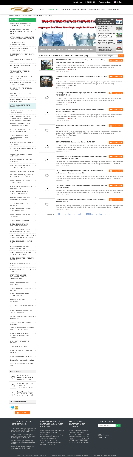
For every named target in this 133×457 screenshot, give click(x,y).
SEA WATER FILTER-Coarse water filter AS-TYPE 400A (75, 142)
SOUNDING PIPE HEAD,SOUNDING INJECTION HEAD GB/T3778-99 (21, 176)
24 (70, 214)
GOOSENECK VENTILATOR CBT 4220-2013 (20, 323)
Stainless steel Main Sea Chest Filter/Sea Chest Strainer (78, 431)
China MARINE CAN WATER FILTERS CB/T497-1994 (43, 455)
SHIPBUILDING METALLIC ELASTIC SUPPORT (21, 289)
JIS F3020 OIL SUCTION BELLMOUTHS (17, 300)
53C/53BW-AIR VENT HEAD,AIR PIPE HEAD (22, 60)
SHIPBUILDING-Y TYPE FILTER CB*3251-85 (20, 215)
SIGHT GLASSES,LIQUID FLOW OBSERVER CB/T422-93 (20, 166)
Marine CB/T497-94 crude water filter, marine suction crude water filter (106, 21)
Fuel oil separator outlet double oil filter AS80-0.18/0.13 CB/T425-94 (52, 431)
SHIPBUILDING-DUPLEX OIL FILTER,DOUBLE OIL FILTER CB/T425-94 (19, 137)
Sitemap (106, 435)
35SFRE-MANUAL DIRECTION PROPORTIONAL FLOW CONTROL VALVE (21, 31)
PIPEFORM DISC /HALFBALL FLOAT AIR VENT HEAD (21, 77)
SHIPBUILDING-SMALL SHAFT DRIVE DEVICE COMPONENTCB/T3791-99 (22, 236)
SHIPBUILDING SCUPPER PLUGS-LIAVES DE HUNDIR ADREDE (21, 312)
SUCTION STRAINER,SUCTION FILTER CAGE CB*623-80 (20, 130)
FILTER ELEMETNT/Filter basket (79, 442)
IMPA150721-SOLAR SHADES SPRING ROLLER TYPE (19, 247)
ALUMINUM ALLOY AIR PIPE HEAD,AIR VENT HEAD (19, 49)
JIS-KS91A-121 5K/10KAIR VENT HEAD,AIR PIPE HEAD (20, 83)
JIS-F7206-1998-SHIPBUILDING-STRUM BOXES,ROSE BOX (20, 125)
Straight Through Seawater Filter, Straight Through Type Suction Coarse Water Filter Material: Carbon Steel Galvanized (25, 396)
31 (101, 214)
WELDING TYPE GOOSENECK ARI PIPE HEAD (21, 94)
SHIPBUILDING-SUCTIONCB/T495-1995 (21, 242)
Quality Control (97, 9)
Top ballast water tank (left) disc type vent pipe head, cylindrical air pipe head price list (23, 442)
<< (61, 214)
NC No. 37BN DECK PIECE (18, 347)
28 (87, 214)
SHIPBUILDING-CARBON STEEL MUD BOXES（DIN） (22, 259)
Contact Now (117, 60)
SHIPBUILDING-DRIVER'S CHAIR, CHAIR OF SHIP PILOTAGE (21, 253)
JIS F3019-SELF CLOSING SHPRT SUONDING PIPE (21, 187)
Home (41, 9)
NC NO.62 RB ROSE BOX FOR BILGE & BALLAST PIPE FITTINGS (22, 329)
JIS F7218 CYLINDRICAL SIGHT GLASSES (20, 264)
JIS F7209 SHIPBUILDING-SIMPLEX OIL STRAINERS (21, 143)
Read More (72, 69)
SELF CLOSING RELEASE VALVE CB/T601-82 (20, 204)
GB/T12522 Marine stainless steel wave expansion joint (22, 317)
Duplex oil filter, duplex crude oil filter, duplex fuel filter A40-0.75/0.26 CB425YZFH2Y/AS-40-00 (51, 436)
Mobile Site (102, 438)
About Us (65, 9)
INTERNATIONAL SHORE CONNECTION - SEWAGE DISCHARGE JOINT (18, 277)
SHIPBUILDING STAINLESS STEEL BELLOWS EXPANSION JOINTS (21, 230)
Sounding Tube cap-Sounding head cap (22, 360)
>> (110, 214)
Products (52, 9)
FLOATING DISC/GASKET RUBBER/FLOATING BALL (18, 43)
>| (114, 214)
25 (74, 214)
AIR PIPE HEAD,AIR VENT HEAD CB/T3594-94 (20, 66)
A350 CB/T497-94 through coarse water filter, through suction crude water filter (106, 35)
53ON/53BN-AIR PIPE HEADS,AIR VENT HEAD (21, 89)
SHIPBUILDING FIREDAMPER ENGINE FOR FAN (19, 295)
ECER (114, 455)
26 (79, 214)
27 (83, 214)
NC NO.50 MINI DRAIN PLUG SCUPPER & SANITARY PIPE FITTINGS (19, 335)
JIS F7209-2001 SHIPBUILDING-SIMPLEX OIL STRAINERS (20, 198)
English (120, 1)
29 (92, 214)
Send (118, 425)
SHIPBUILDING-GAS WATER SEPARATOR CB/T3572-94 (19, 225)
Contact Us (113, 9)
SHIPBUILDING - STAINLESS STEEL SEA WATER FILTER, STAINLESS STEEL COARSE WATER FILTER (21, 118)
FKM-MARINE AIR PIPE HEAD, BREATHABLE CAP (19, 72)
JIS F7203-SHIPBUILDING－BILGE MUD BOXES (21, 155)
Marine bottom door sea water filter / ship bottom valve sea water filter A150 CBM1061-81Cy (106, 42)
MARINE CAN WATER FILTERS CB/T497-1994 (20, 106)
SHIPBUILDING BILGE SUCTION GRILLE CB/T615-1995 (20, 210)
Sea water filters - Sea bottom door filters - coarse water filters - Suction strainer (105, 28)
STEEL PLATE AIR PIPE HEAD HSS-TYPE (21, 365)
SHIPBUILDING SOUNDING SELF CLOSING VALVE (20, 181)
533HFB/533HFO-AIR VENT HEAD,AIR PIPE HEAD (22, 55)
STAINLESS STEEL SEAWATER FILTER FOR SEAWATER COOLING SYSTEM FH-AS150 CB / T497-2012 (25, 379)
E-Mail (100, 435)
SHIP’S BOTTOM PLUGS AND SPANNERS (19, 342)
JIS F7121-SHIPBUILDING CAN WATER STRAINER (20, 100)
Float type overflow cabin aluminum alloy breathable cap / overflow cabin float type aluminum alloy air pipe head (23, 430)
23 (65, 214)
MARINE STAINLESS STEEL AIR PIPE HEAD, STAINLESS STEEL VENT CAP (22, 38)
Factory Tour (79, 9)
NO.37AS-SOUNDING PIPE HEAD (21, 356)
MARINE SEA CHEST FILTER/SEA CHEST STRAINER (21, 111)
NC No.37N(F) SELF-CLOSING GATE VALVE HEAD (21, 351)
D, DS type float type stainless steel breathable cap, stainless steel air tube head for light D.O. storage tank (23, 436)
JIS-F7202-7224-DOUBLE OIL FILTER (22, 171)
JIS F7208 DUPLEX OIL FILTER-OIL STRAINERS (21, 160)
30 (96, 214)
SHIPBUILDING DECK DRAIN (19, 220)
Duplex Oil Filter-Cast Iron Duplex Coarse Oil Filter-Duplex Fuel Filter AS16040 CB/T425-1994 (50, 442)
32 (105, 214)
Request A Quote (105, 2)
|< (56, 214)
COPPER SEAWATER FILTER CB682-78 (22, 306)
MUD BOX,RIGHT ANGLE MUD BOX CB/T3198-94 (21, 149)
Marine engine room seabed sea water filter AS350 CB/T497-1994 (105, 49)
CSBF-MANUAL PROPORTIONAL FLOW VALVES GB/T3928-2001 (20, 25)
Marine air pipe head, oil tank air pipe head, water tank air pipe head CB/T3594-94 (22, 448)
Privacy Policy (21, 455)
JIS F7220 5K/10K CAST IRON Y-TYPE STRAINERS (22, 270)
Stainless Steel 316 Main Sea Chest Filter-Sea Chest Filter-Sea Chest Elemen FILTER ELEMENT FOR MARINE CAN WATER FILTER (80, 437)
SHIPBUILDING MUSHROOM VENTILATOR (19, 283)
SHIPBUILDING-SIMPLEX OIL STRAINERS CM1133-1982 (19, 193)
